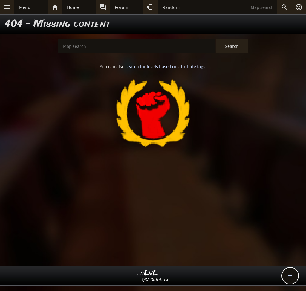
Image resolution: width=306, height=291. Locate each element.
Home (73, 7)
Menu (24, 7)
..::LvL (147, 273)
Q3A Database (155, 279)
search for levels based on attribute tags (165, 66)
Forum (121, 7)
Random (171, 7)
